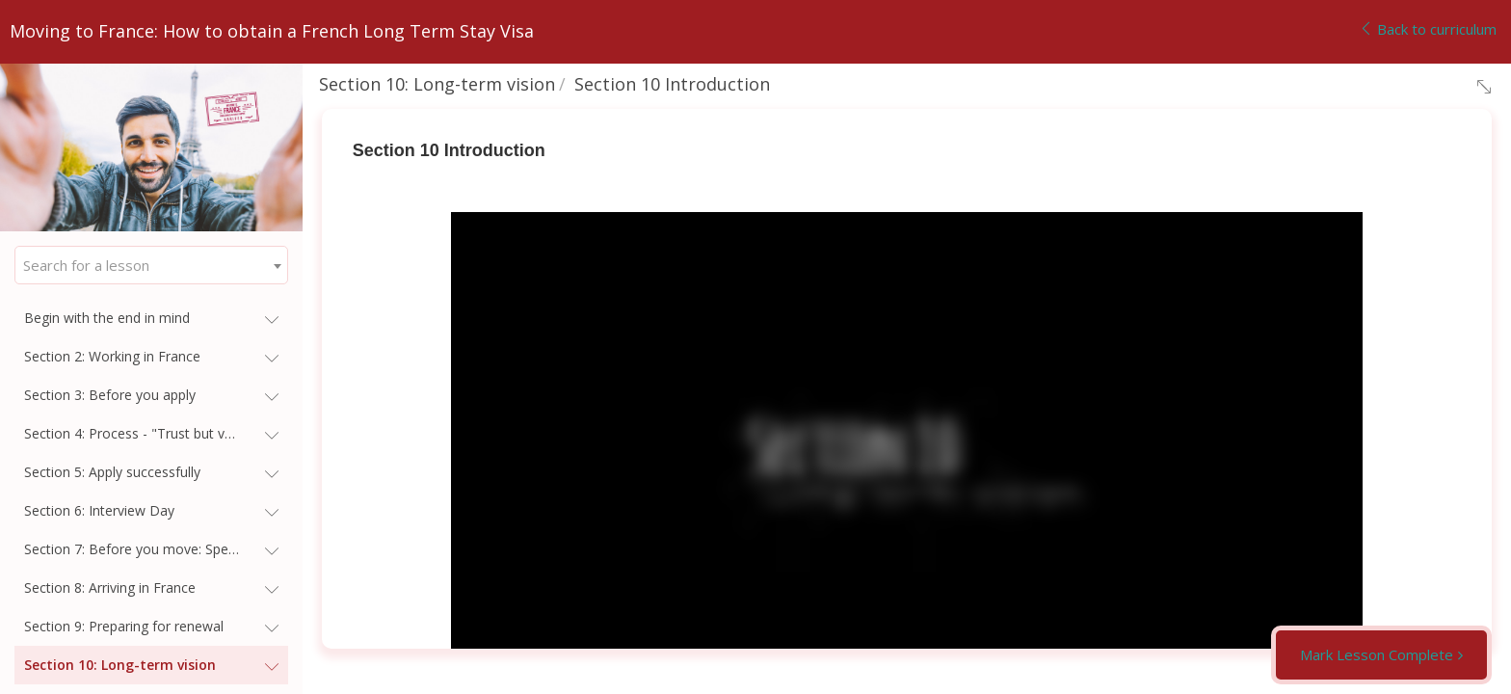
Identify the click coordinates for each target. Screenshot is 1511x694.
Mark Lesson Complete (1376, 654)
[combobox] (151, 265)
